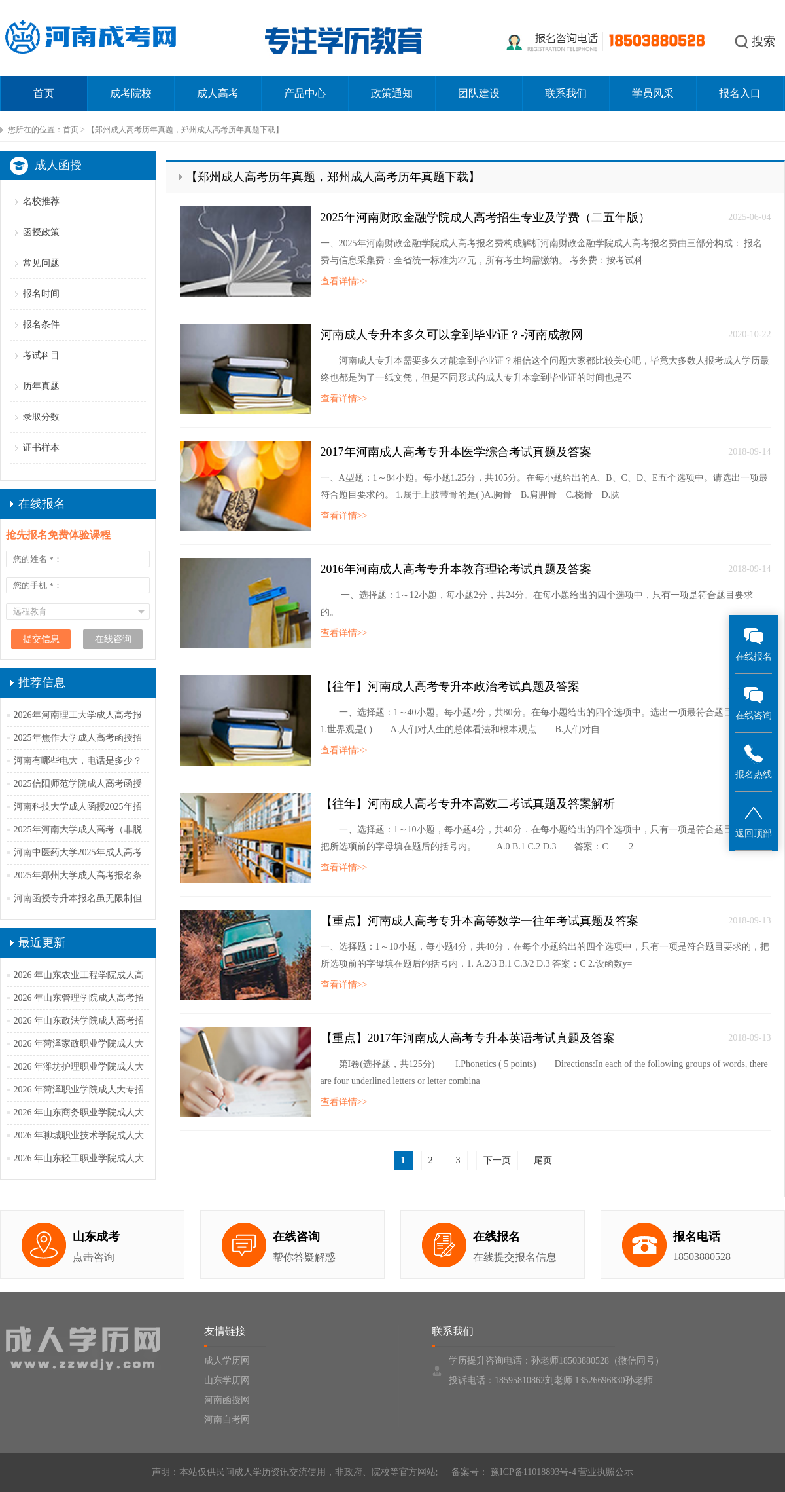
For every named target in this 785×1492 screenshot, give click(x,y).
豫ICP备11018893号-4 (532, 1472)
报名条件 (41, 324)
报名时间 (41, 294)
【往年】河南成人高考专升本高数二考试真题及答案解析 (468, 803)
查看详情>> (344, 281)
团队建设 (479, 93)
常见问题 (41, 263)
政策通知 (392, 93)
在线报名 (753, 643)
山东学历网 (227, 1380)
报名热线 (753, 761)
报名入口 (740, 93)
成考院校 (131, 93)
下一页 (497, 1160)
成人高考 (218, 93)
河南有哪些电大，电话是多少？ (78, 761)
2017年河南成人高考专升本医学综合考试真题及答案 (456, 451)
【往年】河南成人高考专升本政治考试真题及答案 (450, 686)
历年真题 (41, 386)
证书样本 (41, 448)
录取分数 (41, 417)
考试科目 (41, 355)
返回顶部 (753, 820)
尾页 (543, 1160)
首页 (43, 93)
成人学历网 (227, 1361)
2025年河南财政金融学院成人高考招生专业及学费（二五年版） (485, 217)
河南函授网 (227, 1400)
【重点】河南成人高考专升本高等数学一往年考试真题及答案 (479, 920)
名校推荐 (41, 201)
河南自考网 (227, 1420)
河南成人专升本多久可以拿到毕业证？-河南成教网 (452, 334)
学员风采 (653, 93)
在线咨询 (753, 702)
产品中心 (305, 93)
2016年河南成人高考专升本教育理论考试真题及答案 (456, 569)
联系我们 (566, 93)
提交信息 (41, 639)
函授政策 (41, 232)
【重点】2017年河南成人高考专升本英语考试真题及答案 (468, 1038)
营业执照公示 (605, 1472)
